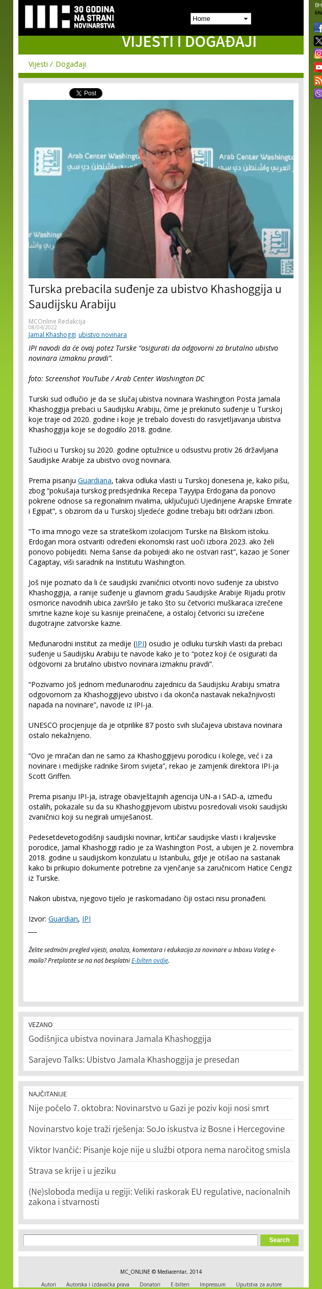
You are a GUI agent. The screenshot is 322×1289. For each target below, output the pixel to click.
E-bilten (180, 1284)
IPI (140, 643)
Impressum (213, 1284)
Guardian (63, 919)
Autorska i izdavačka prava (97, 1284)
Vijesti (38, 64)
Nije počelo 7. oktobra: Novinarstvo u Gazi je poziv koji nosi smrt (149, 1109)
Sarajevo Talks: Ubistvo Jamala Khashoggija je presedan (134, 1060)
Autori (48, 1284)
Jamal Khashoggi (52, 334)
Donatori (150, 1284)
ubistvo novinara (102, 334)
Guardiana (95, 480)
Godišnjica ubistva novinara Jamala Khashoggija (120, 1039)
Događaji (71, 64)
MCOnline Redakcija (57, 321)
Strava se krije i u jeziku (72, 1171)
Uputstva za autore (259, 1284)
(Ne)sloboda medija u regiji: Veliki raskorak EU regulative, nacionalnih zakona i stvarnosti (159, 1197)
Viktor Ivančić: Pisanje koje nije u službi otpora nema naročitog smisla (159, 1151)
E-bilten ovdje (149, 960)
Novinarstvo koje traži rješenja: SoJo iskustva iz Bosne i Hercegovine (157, 1130)
